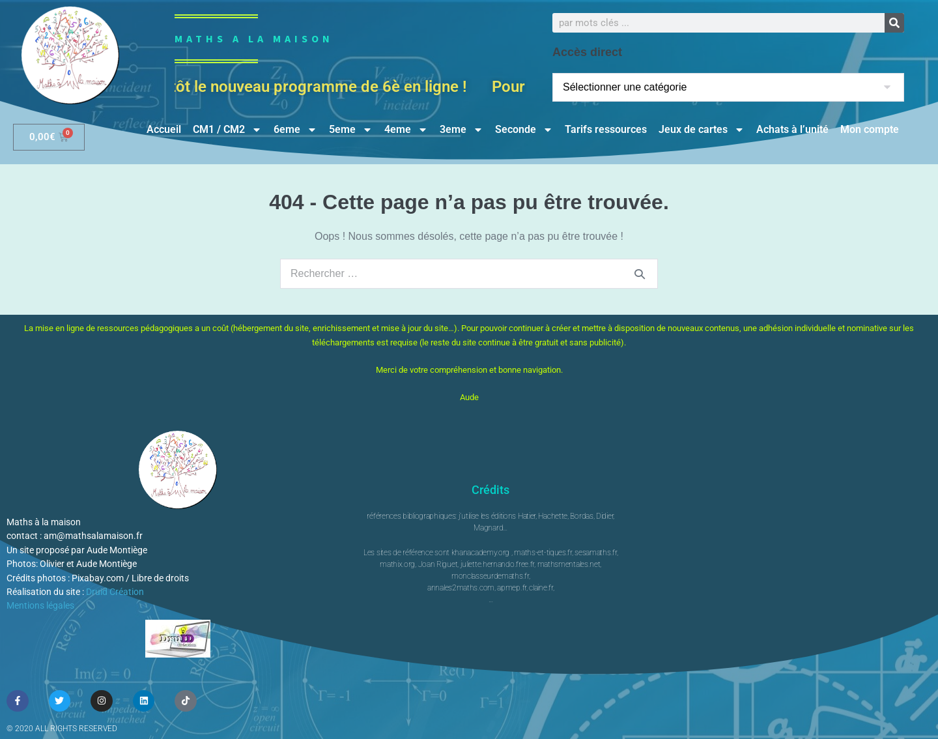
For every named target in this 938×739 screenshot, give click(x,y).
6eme (295, 129)
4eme (406, 129)
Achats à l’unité (792, 129)
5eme (351, 129)
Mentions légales (40, 605)
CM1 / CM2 (227, 129)
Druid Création (115, 592)
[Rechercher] (894, 23)
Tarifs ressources (606, 129)
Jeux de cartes (702, 129)
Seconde (524, 129)
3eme (461, 129)
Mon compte (869, 129)
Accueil (164, 129)
